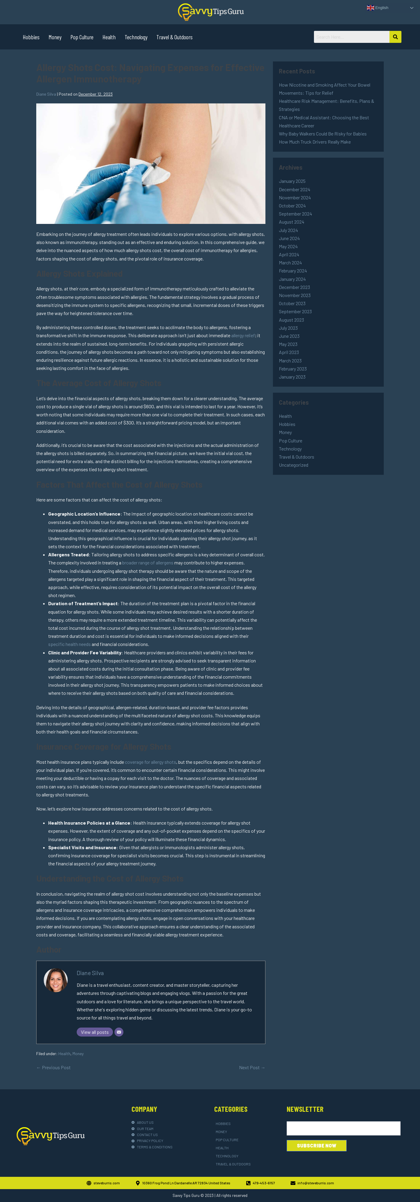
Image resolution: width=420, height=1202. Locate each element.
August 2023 (291, 320)
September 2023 (295, 311)
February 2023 (293, 368)
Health (109, 36)
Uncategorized (293, 465)
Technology (136, 36)
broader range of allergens (147, 562)
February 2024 (293, 270)
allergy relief (243, 335)
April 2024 (289, 254)
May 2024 (288, 246)
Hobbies (31, 36)
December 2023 (294, 287)
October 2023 (292, 303)
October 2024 (292, 205)
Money (55, 36)
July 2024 (288, 230)
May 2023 (288, 344)
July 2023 (288, 328)
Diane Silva (90, 972)
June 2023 (289, 336)
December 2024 (294, 189)
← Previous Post (53, 1067)
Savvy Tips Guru (186, 1195)
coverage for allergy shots (150, 762)
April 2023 (289, 352)
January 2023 (292, 376)
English (377, 7)
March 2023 (290, 360)
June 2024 (289, 238)
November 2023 (295, 295)
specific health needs (69, 644)
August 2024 (291, 222)
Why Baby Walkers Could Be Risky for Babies (323, 133)
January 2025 (292, 181)
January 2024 (292, 279)
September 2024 (295, 213)
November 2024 (295, 197)
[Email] (118, 1032)
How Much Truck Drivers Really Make (315, 141)
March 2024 (290, 262)
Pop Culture (81, 36)
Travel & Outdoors (174, 36)
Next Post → (252, 1067)
